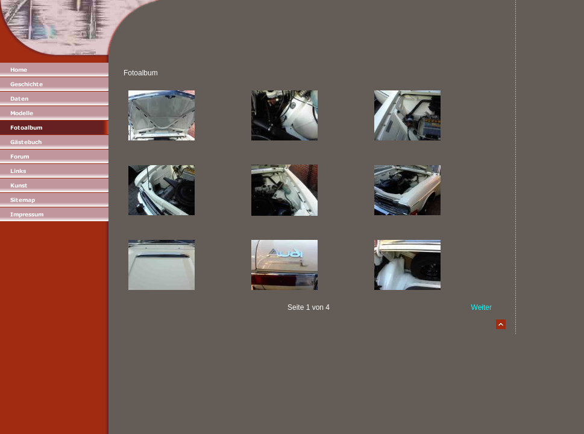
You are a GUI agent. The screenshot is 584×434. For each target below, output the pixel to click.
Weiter (481, 307)
